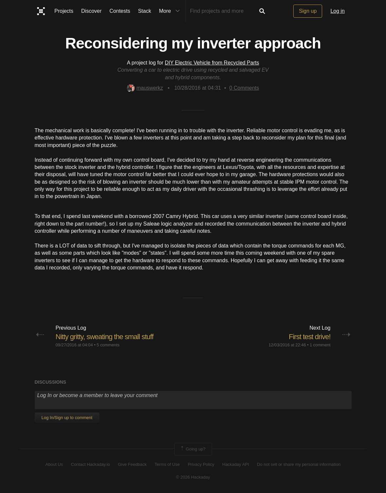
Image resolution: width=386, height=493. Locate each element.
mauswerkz (145, 88)
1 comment (320, 344)
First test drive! (309, 337)
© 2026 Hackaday (193, 477)
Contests (119, 11)
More (171, 11)
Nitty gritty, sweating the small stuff (105, 337)
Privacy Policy (201, 464)
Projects (63, 11)
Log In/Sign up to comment (67, 417)
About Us (54, 464)
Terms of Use (167, 464)
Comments (244, 88)
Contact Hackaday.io (90, 464)
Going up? (193, 449)
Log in (337, 11)
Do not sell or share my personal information (298, 464)
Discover (91, 11)
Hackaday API (235, 464)
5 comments (108, 344)
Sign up (308, 11)
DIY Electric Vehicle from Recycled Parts (212, 62)
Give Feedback (132, 464)
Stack (144, 11)
